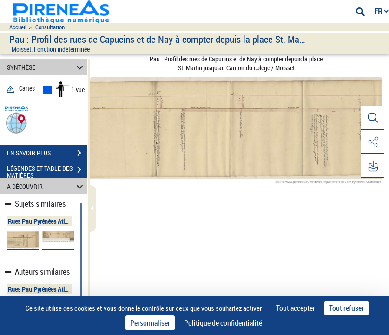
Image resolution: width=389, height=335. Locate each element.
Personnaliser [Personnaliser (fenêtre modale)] (150, 323)
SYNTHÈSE (46, 67)
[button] (16, 122)
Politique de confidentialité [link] (223, 323)
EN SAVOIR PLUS (47, 153)
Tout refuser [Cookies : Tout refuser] (346, 308)
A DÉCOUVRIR (46, 186)
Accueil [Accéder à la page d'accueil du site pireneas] (17, 27)
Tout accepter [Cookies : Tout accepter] (295, 308)
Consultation (50, 27)
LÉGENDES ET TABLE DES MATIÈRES (47, 170)
